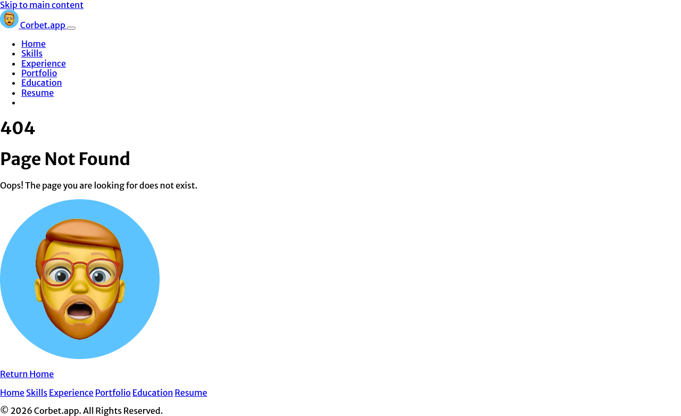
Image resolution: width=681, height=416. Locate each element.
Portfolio (39, 73)
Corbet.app (33, 25)
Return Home (27, 374)
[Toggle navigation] (71, 28)
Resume (37, 92)
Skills (32, 53)
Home (33, 43)
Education (41, 82)
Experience (43, 63)
